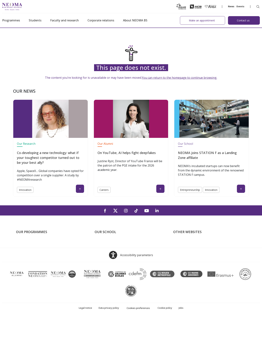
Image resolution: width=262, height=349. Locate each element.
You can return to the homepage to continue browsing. (179, 78)
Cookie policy (165, 339)
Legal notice (85, 339)
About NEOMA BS (135, 20)
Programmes (11, 20)
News (231, 6)
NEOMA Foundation (186, 259)
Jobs (181, 339)
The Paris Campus (106, 248)
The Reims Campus (107, 254)
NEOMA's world (183, 248)
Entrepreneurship (190, 190)
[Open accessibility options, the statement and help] (131, 286)
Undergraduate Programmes (34, 243)
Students (35, 20)
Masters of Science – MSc (33, 254)
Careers (104, 190)
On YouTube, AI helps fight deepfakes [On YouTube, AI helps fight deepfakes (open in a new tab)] (127, 153)
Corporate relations (101, 20)
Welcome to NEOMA (186, 243)
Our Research (26, 144)
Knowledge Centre (185, 269)
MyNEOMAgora (183, 264)
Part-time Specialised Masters (35, 259)
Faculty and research (64, 20)
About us (100, 243)
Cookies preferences (138, 339)
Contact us (102, 264)
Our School (185, 144)
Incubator (179, 254)
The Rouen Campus (107, 259)
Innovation (25, 190)
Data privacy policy (109, 339)
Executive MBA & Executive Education (40, 264)
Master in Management (31, 248)
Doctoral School (26, 269)
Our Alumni (105, 144)
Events (240, 6)
